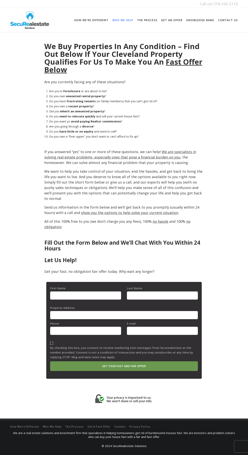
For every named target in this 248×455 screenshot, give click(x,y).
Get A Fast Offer (98, 426)
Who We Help (52, 426)
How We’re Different (24, 426)
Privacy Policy (139, 426)
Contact (119, 426)
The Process (74, 426)
